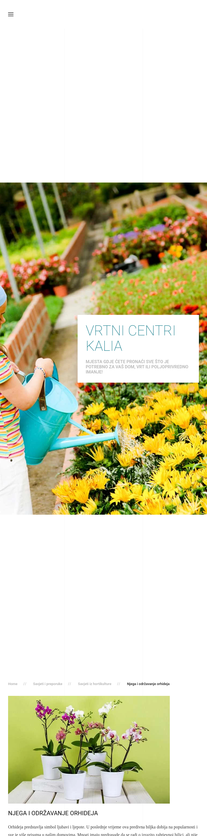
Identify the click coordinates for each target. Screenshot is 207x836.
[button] (10, 14)
